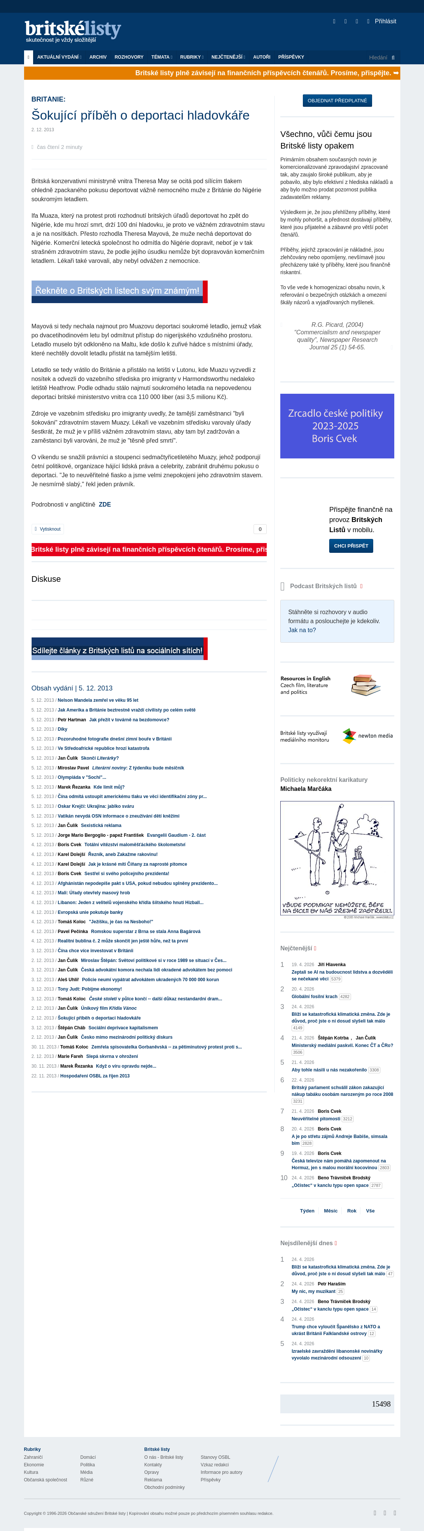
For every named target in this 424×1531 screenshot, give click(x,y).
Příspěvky (291, 57)
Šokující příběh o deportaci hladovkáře (99, 1018)
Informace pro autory (222, 1472)
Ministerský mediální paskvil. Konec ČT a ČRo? (342, 1049)
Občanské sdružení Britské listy (96, 1513)
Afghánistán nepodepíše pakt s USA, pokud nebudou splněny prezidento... (138, 883)
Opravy (151, 1472)
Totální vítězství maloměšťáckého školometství (135, 844)
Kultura (31, 1472)
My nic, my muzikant (318, 1291)
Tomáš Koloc (72, 921)
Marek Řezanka (74, 787)
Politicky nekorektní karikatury (324, 784)
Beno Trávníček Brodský (344, 1177)
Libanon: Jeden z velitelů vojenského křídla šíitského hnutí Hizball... (131, 902)
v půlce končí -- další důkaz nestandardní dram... (155, 998)
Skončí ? (100, 758)
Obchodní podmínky (164, 1487)
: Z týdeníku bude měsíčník (138, 768)
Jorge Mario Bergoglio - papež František (101, 835)
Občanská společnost (45, 1479)
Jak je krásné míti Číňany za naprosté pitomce (137, 864)
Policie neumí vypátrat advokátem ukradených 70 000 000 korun (150, 979)
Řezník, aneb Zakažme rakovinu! (123, 854)
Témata (162, 57)
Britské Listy (341, 1463)
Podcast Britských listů (319, 586)
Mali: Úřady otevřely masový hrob (94, 892)
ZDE (105, 504)
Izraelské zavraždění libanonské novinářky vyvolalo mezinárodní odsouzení (337, 1355)
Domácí (88, 1457)
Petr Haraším (332, 1284)
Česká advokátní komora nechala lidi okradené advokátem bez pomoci (156, 970)
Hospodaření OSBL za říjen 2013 (95, 1076)
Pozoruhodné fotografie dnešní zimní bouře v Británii (115, 739)
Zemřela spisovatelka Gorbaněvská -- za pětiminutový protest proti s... (166, 1047)
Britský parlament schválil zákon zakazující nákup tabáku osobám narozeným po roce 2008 (342, 1095)
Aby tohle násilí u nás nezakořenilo (336, 1070)
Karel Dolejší (71, 854)
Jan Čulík (68, 758)
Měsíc (330, 1211)
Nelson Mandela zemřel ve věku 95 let (98, 700)
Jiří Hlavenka (332, 964)
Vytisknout (48, 529)
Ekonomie (34, 1464)
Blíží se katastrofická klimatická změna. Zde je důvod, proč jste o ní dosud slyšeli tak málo (341, 1021)
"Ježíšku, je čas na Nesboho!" (121, 921)
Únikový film (109, 1008)
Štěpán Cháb (71, 1027)
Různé (87, 1479)
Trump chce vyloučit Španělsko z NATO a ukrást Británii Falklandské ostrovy (336, 1330)
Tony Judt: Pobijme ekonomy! (90, 989)
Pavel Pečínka (73, 931)
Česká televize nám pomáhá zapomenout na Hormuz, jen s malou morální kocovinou (341, 1164)
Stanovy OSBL (216, 1457)
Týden (307, 1211)
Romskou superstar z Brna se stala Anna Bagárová (146, 931)
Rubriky (192, 57)
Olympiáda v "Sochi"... (82, 777)
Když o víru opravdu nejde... (126, 1066)
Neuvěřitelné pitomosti (323, 1119)
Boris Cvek (70, 844)
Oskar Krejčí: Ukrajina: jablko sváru (96, 806)
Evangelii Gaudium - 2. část (176, 835)
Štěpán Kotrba (333, 1038)
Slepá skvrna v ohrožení (112, 1056)
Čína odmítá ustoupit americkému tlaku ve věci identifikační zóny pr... (132, 796)
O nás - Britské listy (163, 1457)
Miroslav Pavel (73, 768)
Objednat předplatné (337, 100)
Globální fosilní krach (321, 997)
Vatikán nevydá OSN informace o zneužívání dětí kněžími (118, 816)
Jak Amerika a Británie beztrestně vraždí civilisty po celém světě (127, 710)
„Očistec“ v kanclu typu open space (337, 1185)
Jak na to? (302, 630)
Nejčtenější (228, 57)
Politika (88, 1464)
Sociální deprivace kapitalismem (123, 1027)
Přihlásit (381, 21)
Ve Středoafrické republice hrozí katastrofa (103, 748)
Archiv (98, 57)
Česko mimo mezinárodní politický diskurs (126, 1037)
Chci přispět (351, 546)
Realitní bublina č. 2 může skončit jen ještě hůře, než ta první (123, 941)
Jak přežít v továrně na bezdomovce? (129, 719)
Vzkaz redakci (215, 1464)
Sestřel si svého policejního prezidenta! (127, 873)
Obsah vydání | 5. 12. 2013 (72, 688)
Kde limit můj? (109, 787)
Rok (352, 1211)
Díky (62, 729)
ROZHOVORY (129, 57)
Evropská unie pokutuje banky (90, 912)
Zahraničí (33, 1457)
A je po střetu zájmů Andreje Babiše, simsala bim (340, 1140)
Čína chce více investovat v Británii (96, 950)
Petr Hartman (72, 719)
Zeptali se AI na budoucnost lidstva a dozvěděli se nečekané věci (342, 976)
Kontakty (153, 1464)
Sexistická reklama (101, 825)
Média (87, 1472)
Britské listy (76, 32)
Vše (370, 1211)
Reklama (153, 1479)
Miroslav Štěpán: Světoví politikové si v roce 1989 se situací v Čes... (153, 960)
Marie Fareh (70, 1056)
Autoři (262, 57)
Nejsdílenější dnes (306, 1243)
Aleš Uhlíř (68, 979)
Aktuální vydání (59, 57)
